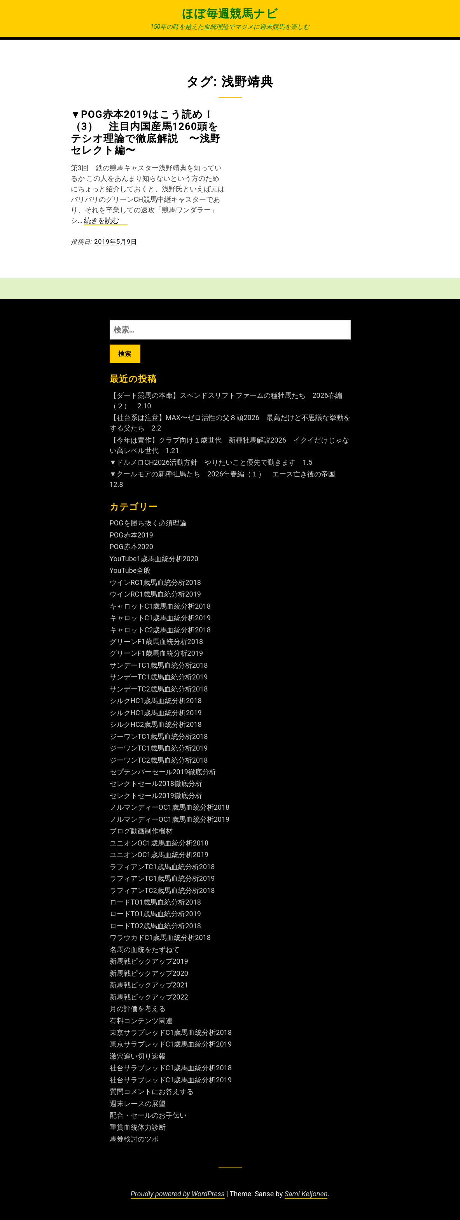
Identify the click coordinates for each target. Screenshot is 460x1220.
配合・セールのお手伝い (148, 1115)
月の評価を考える (138, 1009)
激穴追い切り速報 (138, 1056)
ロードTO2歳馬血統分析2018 (155, 926)
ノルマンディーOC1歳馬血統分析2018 (170, 807)
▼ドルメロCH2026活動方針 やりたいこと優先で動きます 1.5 (211, 462)
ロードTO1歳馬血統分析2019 (155, 914)
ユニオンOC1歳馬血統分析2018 (159, 843)
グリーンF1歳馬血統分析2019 (156, 653)
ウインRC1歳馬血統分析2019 (155, 594)
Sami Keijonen (306, 1194)
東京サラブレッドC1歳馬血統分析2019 (171, 1044)
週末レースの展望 (138, 1103)
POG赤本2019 (131, 535)
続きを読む (106, 220)
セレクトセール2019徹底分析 (156, 795)
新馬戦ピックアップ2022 (149, 997)
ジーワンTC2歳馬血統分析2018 (159, 760)
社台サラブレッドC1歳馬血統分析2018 (171, 1068)
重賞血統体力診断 (138, 1127)
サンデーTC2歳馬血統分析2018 (159, 689)
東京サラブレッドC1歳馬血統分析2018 (171, 1032)
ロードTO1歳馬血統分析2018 (155, 902)
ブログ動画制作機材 (141, 831)
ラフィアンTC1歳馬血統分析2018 (162, 867)
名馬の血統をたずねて (145, 949)
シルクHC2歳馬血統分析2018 (156, 724)
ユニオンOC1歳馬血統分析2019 (159, 855)
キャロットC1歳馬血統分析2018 (160, 606)
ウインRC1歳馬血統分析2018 (155, 582)
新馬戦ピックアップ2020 (149, 973)
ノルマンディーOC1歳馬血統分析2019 (170, 819)
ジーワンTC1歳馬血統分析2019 (159, 748)
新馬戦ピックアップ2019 (149, 961)
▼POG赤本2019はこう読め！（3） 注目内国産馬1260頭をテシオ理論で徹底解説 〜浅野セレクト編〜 (146, 132)
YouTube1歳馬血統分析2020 (154, 559)
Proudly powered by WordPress (178, 1194)
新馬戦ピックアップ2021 (149, 985)
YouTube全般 (130, 570)
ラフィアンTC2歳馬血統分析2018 (162, 890)
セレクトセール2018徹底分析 (156, 783)
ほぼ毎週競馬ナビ (230, 13)
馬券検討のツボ (134, 1139)
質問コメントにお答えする (152, 1091)
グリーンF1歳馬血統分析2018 (156, 641)
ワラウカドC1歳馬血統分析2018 (160, 937)
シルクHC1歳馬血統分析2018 (156, 701)
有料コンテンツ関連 (141, 1021)
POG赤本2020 (131, 547)
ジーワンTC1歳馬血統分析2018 (159, 736)
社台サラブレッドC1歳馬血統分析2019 (171, 1080)
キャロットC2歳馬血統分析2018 (160, 630)
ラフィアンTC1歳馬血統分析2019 (162, 878)
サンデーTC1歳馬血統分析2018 (159, 665)
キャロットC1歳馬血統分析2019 (160, 618)
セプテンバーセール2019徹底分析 (163, 772)
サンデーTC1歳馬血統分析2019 (159, 677)
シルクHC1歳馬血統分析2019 (156, 713)
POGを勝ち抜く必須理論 (148, 523)
